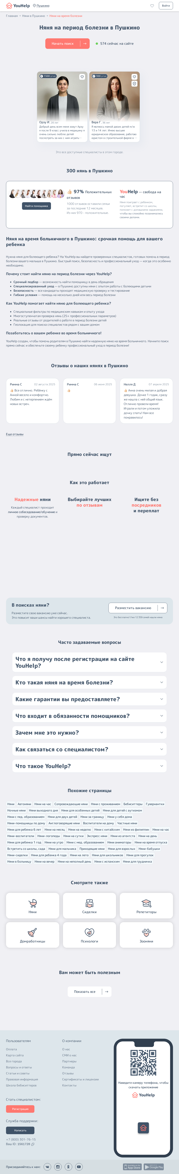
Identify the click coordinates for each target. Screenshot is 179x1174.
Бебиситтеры (133, 804)
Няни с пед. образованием (25, 817)
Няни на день (147, 836)
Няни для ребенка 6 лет (24, 829)
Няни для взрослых (121, 849)
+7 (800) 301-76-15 (21, 1139)
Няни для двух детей (62, 817)
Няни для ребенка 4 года (49, 855)
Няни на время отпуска (151, 842)
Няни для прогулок (140, 855)
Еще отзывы (15, 434)
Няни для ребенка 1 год (24, 842)
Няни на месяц (55, 829)
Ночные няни (16, 810)
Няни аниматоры (119, 842)
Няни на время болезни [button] (65, 16)
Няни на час (42, 804)
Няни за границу (92, 817)
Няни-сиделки (17, 855)
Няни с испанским (107, 861)
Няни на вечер (44, 861)
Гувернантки (155, 804)
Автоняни (24, 804)
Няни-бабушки (149, 849)
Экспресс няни (97, 836)
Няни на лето (79, 855)
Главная (13, 16)
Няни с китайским (107, 829)
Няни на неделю (79, 829)
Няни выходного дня (43, 810)
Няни (10, 804)
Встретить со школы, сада (26, 849)
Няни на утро (54, 842)
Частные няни (127, 823)
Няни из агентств (123, 836)
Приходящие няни (92, 849)
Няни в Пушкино (35, 16)
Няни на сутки (73, 836)
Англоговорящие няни (64, 823)
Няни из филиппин (136, 829)
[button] (43, 5)
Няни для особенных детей (80, 810)
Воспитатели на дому (98, 823)
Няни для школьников (107, 855)
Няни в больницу (19, 861)
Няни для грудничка (137, 861)
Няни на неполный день (74, 861)
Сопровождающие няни (71, 804)
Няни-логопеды (48, 836)
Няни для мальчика (62, 849)
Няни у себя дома (119, 817)
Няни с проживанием (105, 804)
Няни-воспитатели (20, 836)
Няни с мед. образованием (85, 842)
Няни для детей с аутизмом (122, 810)
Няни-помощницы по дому (26, 823)
